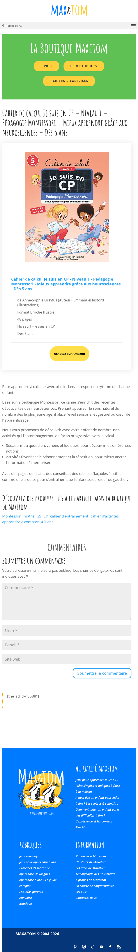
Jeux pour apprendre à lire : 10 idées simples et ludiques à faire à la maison (98, 786)
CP (45, 516)
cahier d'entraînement (69, 516)
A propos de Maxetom (91, 880)
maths (29, 516)
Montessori (11, 516)
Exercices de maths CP (34, 868)
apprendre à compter (20, 521)
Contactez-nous (86, 898)
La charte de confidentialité (95, 886)
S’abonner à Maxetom (91, 856)
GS (39, 516)
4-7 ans (47, 521)
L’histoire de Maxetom (91, 862)
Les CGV (81, 892)
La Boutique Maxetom (69, 48)
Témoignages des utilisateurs (95, 874)
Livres (47, 66)
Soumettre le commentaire (102, 673)
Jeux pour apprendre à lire (37, 862)
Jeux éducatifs (29, 856)
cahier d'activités (104, 516)
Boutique (25, 904)
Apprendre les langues (34, 874)
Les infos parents (31, 892)
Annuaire (25, 898)
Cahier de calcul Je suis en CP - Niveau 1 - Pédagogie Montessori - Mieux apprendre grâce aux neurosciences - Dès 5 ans (66, 284)
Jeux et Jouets (83, 66)
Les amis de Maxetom (90, 868)
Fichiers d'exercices (69, 81)
